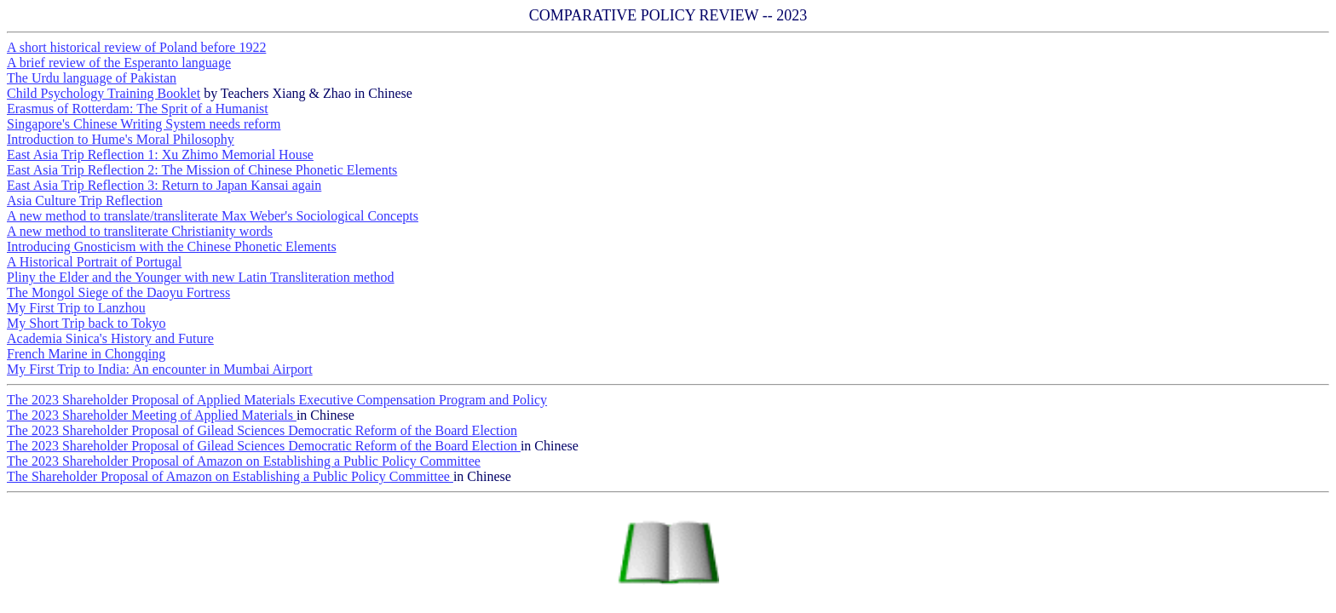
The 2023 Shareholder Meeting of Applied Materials (152, 415)
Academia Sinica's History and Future (110, 338)
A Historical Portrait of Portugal (94, 262)
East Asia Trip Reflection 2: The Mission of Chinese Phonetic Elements (202, 170)
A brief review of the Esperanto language (119, 62)
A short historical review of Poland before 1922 (136, 47)
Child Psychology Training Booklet (103, 93)
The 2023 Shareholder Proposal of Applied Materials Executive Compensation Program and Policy (277, 399)
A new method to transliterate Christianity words (140, 231)
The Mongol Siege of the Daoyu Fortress (118, 292)
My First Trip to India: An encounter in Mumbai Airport (160, 369)
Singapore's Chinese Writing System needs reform (143, 124)
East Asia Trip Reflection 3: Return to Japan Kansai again (164, 185)
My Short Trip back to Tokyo (86, 323)
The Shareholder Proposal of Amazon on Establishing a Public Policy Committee (230, 476)
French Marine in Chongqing (86, 354)
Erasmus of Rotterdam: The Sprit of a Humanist (137, 108)
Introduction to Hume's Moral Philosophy (120, 139)
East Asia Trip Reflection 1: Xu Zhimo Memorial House (160, 154)
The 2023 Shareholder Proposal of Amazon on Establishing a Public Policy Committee (244, 461)
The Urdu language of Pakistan (91, 78)
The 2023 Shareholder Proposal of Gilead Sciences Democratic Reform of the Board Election (262, 430)
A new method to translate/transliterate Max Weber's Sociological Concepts (212, 216)
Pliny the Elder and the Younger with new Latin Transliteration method (200, 277)
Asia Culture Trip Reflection (85, 200)
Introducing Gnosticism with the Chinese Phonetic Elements (172, 246)
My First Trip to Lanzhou (76, 308)
